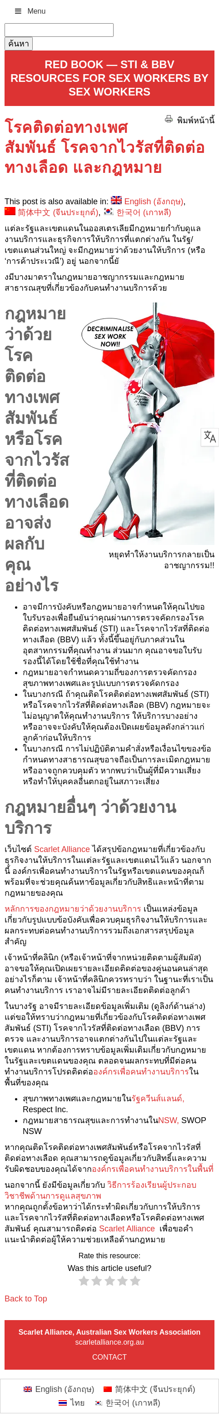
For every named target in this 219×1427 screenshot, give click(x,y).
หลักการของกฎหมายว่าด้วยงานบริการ (74, 908)
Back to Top (26, 1298)
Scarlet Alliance (62, 849)
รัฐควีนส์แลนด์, (157, 1098)
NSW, (168, 1120)
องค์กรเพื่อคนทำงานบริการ (141, 1071)
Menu (29, 11)
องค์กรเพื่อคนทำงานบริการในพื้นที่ (153, 1169)
